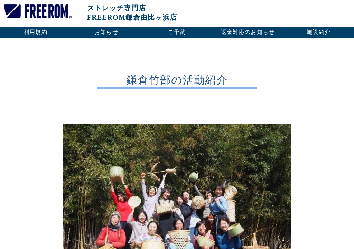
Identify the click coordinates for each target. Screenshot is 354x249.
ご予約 (177, 32)
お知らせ (106, 32)
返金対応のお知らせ (248, 32)
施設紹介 (318, 32)
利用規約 (35, 32)
